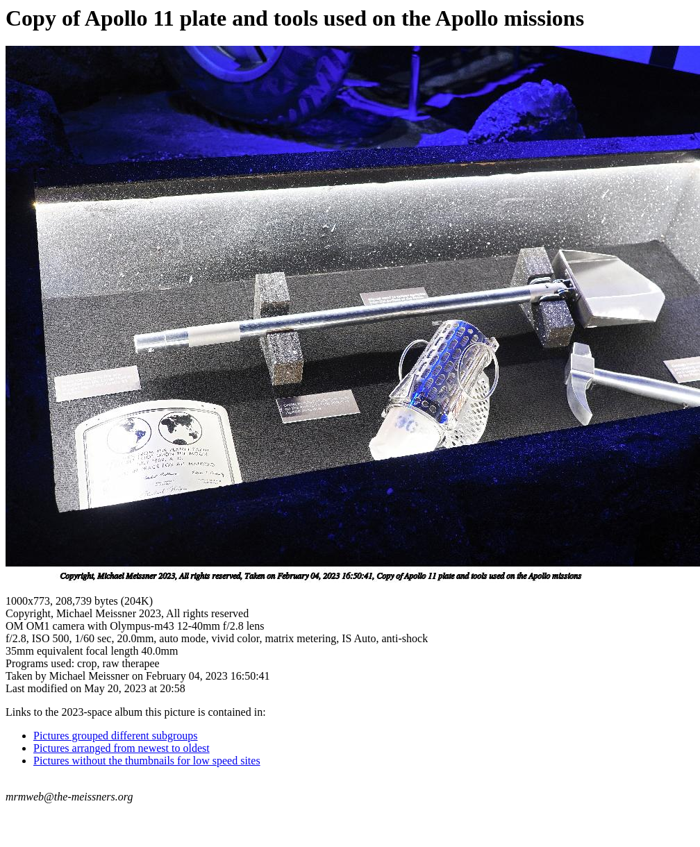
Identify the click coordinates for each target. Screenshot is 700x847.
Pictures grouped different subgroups (115, 735)
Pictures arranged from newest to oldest (121, 748)
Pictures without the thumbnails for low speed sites (146, 760)
